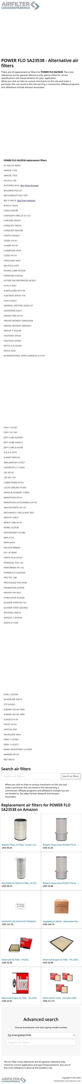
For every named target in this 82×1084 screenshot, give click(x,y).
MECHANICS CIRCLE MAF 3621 (19, 512)
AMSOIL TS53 (10, 175)
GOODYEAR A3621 (13, 310)
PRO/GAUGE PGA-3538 (15, 582)
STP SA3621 (9, 704)
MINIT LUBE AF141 (13, 522)
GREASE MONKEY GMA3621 (18, 325)
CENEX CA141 (10, 240)
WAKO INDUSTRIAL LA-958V (18, 749)
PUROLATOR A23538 (14, 597)
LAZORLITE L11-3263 (14, 467)
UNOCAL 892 (10, 729)
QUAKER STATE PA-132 (15, 602)
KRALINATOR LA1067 (14, 462)
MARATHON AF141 (13, 497)
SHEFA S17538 (11, 622)
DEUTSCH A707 (11, 265)
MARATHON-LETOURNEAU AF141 (20, 502)
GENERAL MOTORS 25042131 (18, 305)
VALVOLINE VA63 (12, 734)
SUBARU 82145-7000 (14, 714)
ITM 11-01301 (11, 427)
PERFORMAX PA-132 (14, 567)
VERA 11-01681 (11, 739)
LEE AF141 (9, 472)
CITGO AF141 (10, 255)
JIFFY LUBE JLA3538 (13, 447)
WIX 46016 (9, 759)
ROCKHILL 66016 (12, 612)
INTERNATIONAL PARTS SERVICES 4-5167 (24, 355)
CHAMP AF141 (11, 245)
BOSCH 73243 (11, 205)
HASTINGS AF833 (12, 335)
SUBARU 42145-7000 (14, 709)
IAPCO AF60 (10, 350)
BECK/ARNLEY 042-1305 (16, 195)
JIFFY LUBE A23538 (13, 437)
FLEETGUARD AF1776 (14, 290)
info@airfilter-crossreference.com (67, 1081)
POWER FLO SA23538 (14, 572)
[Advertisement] (41, 34)
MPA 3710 (9, 537)
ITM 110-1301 (11, 432)
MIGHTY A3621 (11, 517)
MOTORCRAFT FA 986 (14, 532)
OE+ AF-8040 (10, 552)
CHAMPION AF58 (12, 250)
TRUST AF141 (10, 724)
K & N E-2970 (10, 452)
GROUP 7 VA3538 (12, 330)
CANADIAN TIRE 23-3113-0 (17, 215)
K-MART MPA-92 (12, 457)
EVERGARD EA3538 (13, 275)
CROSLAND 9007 (12, 260)
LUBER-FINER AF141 (14, 482)
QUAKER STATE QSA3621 (16, 607)
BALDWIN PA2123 (13, 190)
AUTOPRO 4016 (12, 185)
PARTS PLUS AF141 (13, 557)
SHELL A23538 (11, 694)
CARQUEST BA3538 (13, 230)
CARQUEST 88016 (12, 225)
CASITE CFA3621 (12, 235)
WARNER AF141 (11, 754)
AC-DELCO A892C (12, 165)
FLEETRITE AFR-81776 (14, 295)
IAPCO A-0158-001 (13, 345)
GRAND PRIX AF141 (13, 315)
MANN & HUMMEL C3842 (16, 492)
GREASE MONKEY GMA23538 (18, 320)
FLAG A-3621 (10, 285)
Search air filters (70, 776)
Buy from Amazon (29, 185)
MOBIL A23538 (11, 527)
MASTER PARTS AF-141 (15, 507)
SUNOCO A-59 (11, 719)
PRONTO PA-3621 (12, 592)
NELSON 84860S (12, 547)
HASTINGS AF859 (12, 340)
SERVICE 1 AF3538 (13, 617)
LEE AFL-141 (10, 477)
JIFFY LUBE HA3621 (13, 442)
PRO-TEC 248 (10, 577)
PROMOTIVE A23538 (14, 587)
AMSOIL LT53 (10, 170)
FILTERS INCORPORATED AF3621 (20, 280)
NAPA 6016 (9, 542)
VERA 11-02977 (11, 744)
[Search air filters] (31, 776)
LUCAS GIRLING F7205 (15, 487)
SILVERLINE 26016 (13, 699)
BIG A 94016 (10, 200)
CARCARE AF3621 (12, 220)
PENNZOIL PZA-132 (13, 562)
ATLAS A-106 (10, 180)
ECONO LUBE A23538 (14, 270)
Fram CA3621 (10, 300)
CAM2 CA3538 (11, 210)
